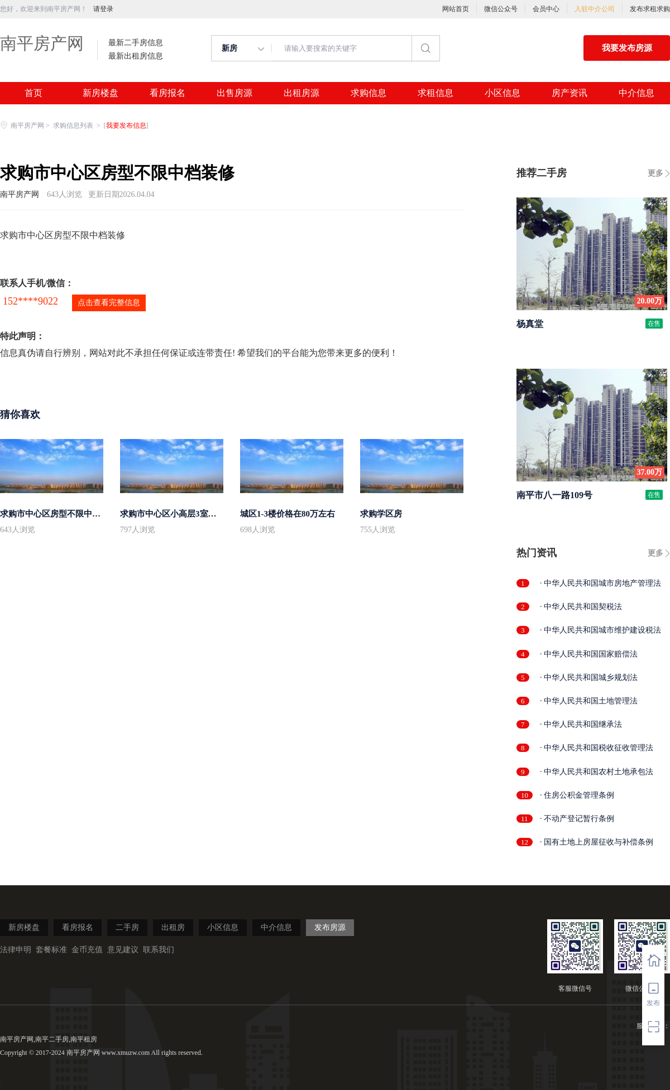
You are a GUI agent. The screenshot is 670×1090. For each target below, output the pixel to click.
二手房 (127, 927)
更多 (655, 173)
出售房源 (234, 93)
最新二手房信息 (135, 43)
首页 (33, 93)
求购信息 (368, 93)
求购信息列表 (74, 125)
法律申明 (15, 950)
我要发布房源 (627, 48)
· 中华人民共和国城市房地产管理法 (600, 583)
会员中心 (546, 9)
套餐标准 (51, 950)
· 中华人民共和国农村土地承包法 (596, 772)
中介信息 (636, 93)
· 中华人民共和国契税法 (581, 606)
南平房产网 (42, 43)
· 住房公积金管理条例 (577, 795)
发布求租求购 (650, 9)
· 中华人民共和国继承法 (581, 724)
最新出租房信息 (135, 56)
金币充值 (87, 950)
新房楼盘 (100, 93)
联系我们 (158, 950)
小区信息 (502, 93)
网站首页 (455, 9)
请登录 (103, 9)
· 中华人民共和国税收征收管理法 (596, 748)
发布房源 (330, 927)
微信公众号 (501, 9)
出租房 (173, 927)
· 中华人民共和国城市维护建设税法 (600, 630)
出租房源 (301, 93)
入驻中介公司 (595, 9)
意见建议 (122, 950)
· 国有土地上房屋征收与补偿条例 (596, 842)
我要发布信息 (126, 125)
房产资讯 (569, 93)
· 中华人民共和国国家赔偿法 (589, 654)
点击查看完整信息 (109, 302)
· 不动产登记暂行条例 (577, 818)
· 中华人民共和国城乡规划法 (589, 677)
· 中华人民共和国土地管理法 (589, 701)
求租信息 (435, 93)
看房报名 (167, 93)
